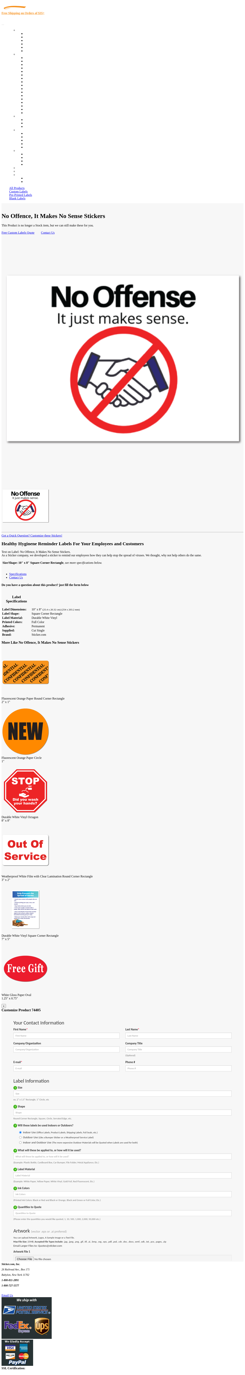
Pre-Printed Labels (20, 195)
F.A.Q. (28, 147)
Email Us (7, 1295)
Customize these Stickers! (46, 535)
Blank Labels (17, 198)
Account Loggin (34, 178)
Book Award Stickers (37, 112)
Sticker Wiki (32, 140)
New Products (33, 44)
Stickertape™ (32, 95)
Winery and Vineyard (37, 68)
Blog (27, 136)
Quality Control (34, 61)
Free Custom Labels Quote (18, 232)
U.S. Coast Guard (35, 102)
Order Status (32, 157)
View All (29, 57)
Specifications (18, 574)
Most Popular (32, 47)
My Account (24, 171)
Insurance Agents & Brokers (41, 64)
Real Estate (31, 99)
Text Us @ (15, 1291)
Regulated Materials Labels (41, 105)
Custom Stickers (27, 116)
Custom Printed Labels (38, 37)
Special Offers (33, 50)
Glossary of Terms (35, 143)
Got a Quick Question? (16, 535)
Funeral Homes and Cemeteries (43, 109)
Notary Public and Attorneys (42, 74)
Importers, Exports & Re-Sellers (44, 71)
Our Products (25, 30)
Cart (19, 174)
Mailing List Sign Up (37, 161)
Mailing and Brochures (38, 92)
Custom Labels (18, 191)
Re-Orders (23, 167)
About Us (23, 130)
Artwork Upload (34, 126)
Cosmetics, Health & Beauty (42, 78)
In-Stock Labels (34, 33)
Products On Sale (35, 40)
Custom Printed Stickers (39, 85)
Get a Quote (31, 123)
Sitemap (29, 164)
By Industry (24, 54)
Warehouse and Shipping (39, 81)
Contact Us (24, 150)
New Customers (34, 181)
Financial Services (35, 88)
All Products (16, 188)
